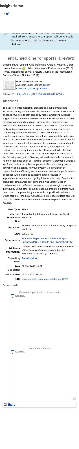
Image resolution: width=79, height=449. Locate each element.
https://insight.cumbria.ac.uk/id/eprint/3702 (45, 279)
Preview (43, 88)
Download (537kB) (26, 88)
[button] (74, 398)
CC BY (47, 85)
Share (9, 404)
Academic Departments (34, 238)
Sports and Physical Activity (57, 242)
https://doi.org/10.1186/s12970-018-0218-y (40, 94)
